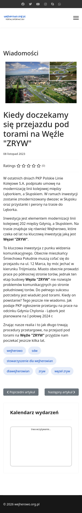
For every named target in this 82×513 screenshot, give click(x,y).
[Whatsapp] (59, 4)
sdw (34, 351)
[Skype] (52, 4)
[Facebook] (22, 4)
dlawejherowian (18, 371)
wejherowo (15, 351)
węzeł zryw (62, 371)
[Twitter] (30, 4)
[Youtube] (38, 4)
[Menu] (76, 18)
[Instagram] (45, 4)
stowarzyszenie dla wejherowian (30, 361)
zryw (42, 371)
